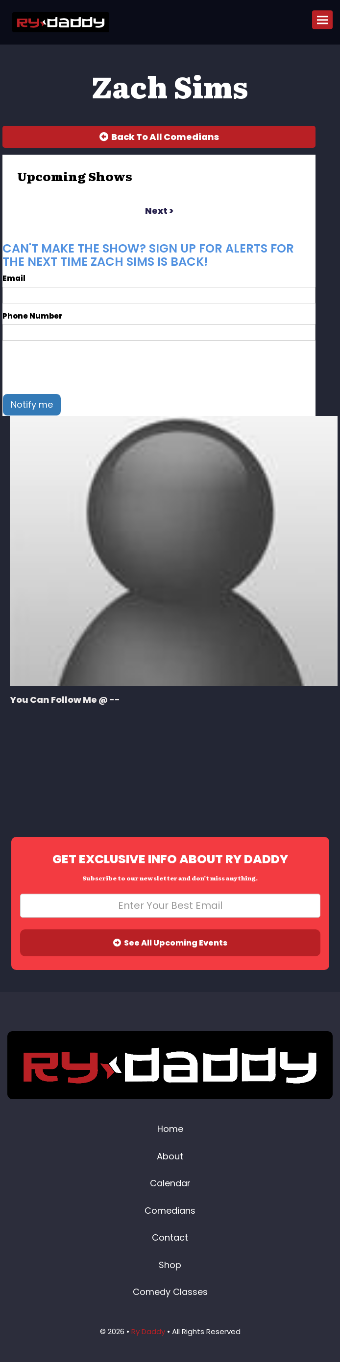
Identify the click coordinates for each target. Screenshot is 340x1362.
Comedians (170, 1210)
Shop (170, 1265)
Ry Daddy (148, 1331)
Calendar (170, 1183)
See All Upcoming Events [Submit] (170, 942)
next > (159, 211)
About (170, 1156)
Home (170, 1129)
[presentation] (76, 367)
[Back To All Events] (159, 137)
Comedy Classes (170, 1292)
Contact (170, 1237)
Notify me (32, 404)
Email (13, 278)
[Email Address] (170, 906)
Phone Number (32, 316)
